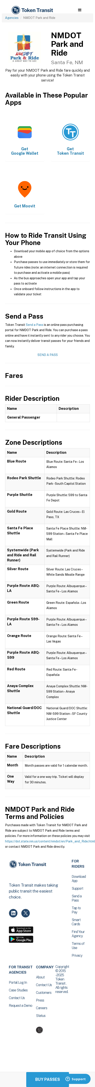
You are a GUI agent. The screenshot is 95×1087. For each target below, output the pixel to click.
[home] (32, 10)
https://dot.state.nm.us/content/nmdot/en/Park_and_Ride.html (50, 841)
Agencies (12, 18)
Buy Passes (47, 1079)
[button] (79, 10)
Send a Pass (34, 325)
